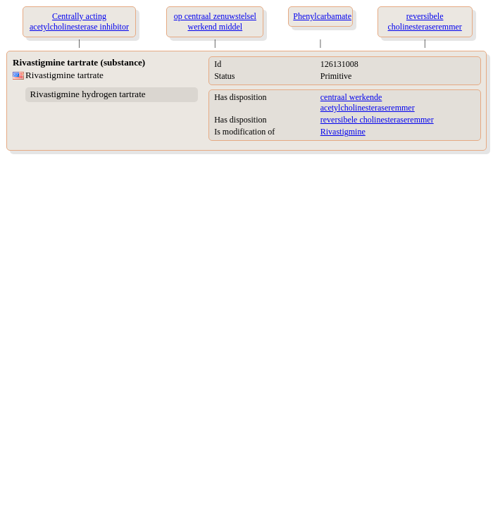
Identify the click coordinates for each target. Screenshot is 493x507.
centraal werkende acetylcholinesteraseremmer (367, 102)
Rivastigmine (343, 132)
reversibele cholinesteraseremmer (377, 120)
